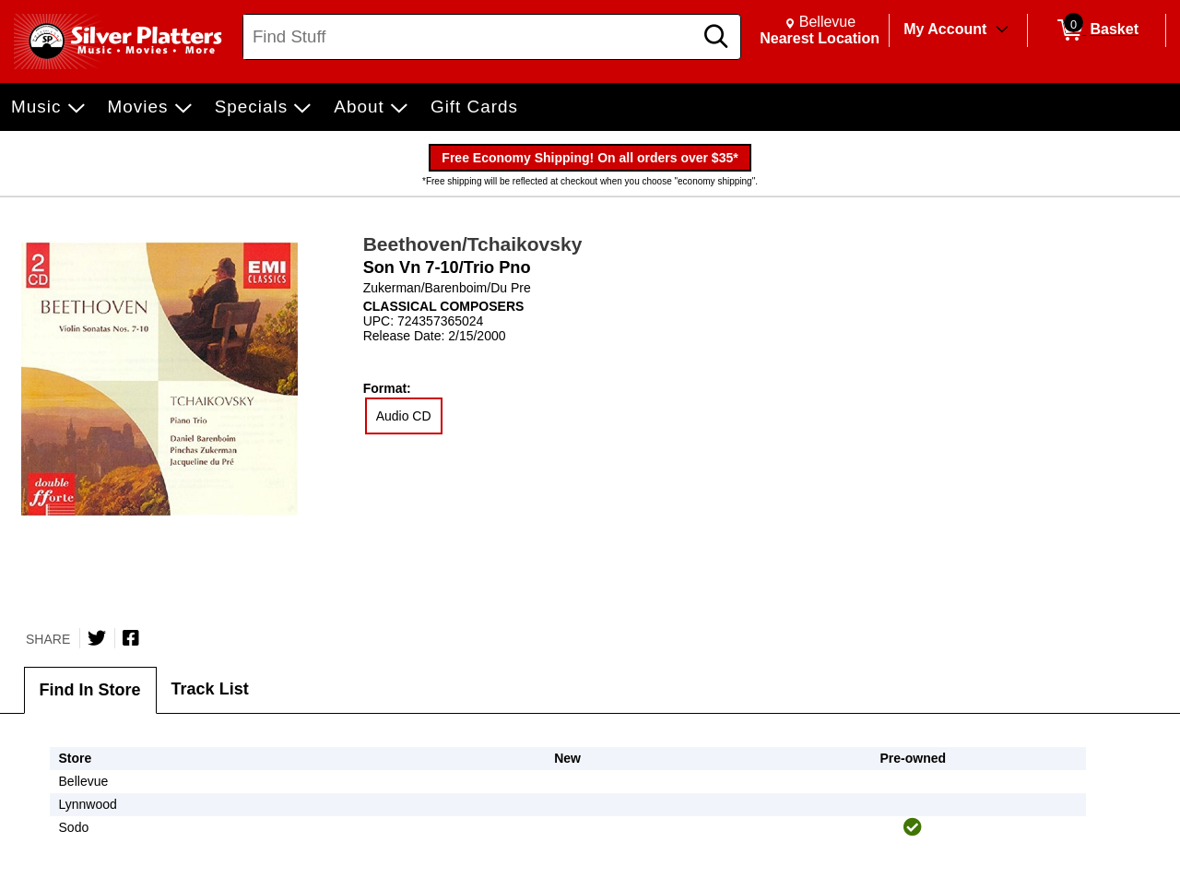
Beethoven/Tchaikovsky (473, 244)
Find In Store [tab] (90, 690)
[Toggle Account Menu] (1002, 30)
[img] (912, 827)
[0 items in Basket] (1096, 30)
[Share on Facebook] (131, 638)
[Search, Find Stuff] (470, 37)
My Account (944, 29)
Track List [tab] (210, 689)
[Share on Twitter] (97, 638)
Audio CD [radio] (403, 416)
